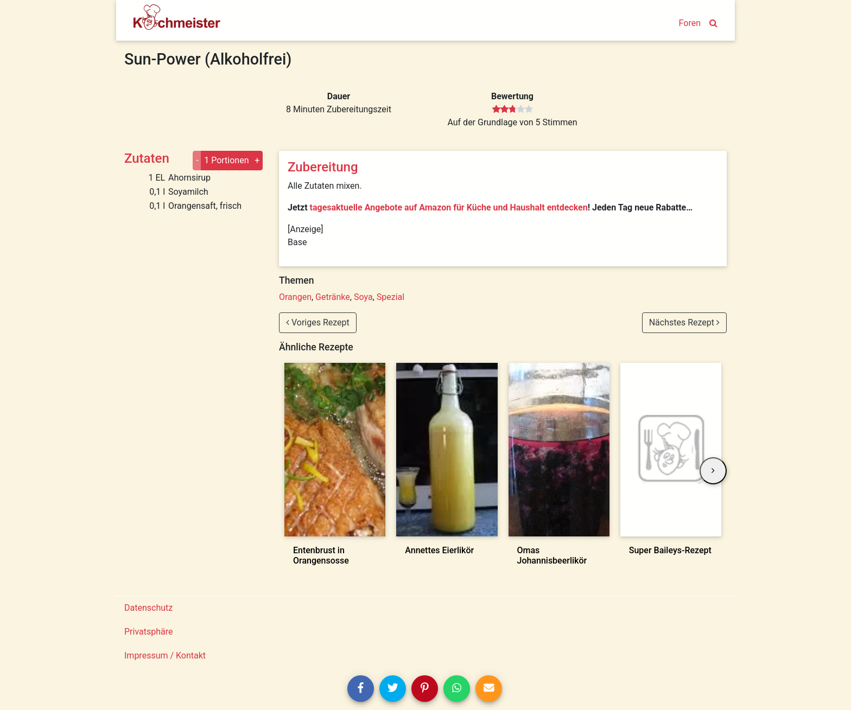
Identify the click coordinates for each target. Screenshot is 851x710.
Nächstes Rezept (684, 322)
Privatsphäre (148, 631)
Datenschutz (148, 608)
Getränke (332, 297)
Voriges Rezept (318, 322)
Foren (690, 23)
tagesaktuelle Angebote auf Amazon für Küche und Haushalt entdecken (449, 207)
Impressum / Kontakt (165, 655)
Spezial (390, 297)
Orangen (295, 297)
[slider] (512, 109)
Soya (363, 297)
